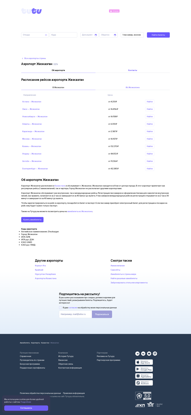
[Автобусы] (103, 11)
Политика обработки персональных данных (40, 393)
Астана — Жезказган (31, 101)
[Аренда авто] (150, 11)
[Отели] (114, 11)
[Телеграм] (137, 352)
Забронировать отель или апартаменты (129, 282)
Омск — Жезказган (31, 109)
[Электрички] (126, 11)
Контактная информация (70, 367)
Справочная (25, 356)
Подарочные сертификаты (32, 367)
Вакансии (63, 360)
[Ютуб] (149, 352)
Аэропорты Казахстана (45, 278)
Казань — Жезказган (31, 146)
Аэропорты (35, 343)
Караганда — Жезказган (33, 131)
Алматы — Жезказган (32, 124)
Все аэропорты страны (33, 58)
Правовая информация (74, 393)
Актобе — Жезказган (32, 161)
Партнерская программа (108, 360)
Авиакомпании (118, 265)
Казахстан (45, 343)
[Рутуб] (155, 352)
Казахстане (60, 185)
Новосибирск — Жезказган (34, 116)
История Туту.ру (65, 356)
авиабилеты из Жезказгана (79, 211)
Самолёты (115, 270)
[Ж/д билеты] (89, 11)
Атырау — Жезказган (31, 153)
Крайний (39, 270)
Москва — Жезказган (32, 139)
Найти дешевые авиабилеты (124, 278)
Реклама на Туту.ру (105, 356)
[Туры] (138, 11)
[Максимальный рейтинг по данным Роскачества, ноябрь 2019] (143, 396)
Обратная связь (65, 364)
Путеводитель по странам (32, 360)
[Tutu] (31, 11)
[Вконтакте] (143, 352)
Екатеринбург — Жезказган (35, 168)
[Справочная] (164, 11)
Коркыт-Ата (40, 265)
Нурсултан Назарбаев (45, 274)
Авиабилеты (25, 343)
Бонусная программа (30, 364)
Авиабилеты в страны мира (123, 274)
